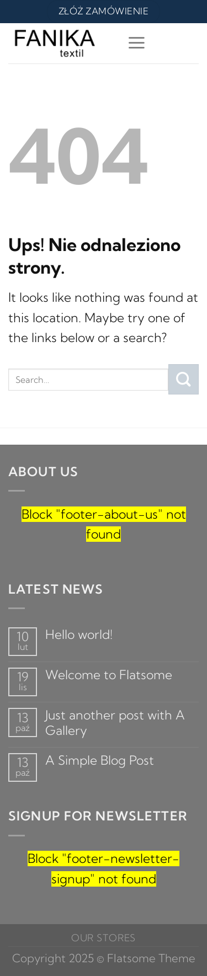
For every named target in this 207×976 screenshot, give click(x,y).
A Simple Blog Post (99, 760)
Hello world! (79, 634)
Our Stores (103, 937)
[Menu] (136, 43)
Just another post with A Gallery (115, 723)
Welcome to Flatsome (108, 675)
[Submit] (183, 379)
